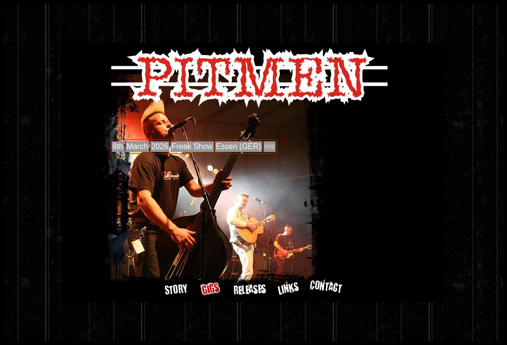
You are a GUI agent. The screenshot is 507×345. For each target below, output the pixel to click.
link (270, 146)
